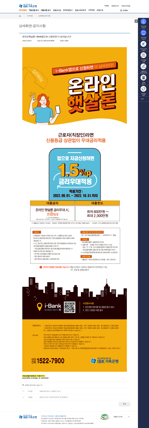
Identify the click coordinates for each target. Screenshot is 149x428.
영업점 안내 (115, 6)
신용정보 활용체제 (60, 416)
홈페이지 (20, 16)
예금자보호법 (126, 6)
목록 (124, 404)
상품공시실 (57, 11)
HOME (107, 6)
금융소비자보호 (80, 11)
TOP (142, 99)
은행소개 (100, 11)
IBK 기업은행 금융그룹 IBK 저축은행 (28, 6)
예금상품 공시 (34, 11)
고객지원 (91, 11)
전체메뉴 (124, 10)
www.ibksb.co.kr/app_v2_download (35, 378)
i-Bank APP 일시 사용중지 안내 (50, 391)
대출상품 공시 (46, 11)
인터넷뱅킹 (23, 11)
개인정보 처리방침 (47, 416)
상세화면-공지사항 (32, 25)
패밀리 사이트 (118, 417)
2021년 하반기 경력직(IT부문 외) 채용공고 (54, 397)
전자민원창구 (68, 11)
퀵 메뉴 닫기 (136, 21)
